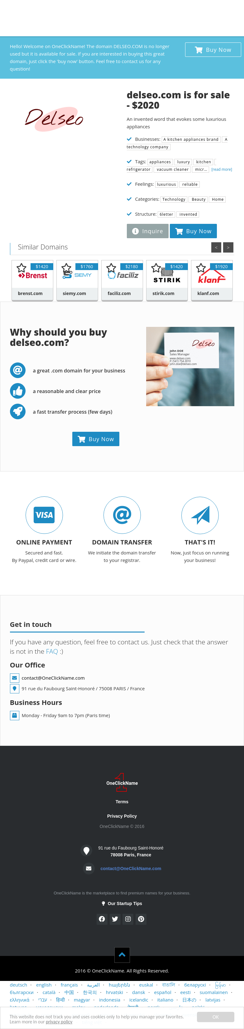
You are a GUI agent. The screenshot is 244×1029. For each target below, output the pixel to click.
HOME (20, 9)
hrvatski (114, 992)
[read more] (221, 169)
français (69, 985)
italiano (165, 1000)
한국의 (90, 992)
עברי (42, 1000)
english (44, 985)
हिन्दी (60, 1000)
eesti (185, 992)
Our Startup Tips (122, 903)
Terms (122, 801)
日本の (189, 1000)
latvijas (212, 1000)
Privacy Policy (122, 816)
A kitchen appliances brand (191, 139)
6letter (166, 214)
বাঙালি (168, 985)
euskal (146, 985)
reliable (189, 184)
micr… (200, 169)
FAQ (51, 651)
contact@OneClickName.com (53, 678)
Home (217, 199)
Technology (173, 199)
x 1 (153, 7)
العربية (93, 985)
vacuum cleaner (172, 169)
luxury (183, 162)
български (22, 992)
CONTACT (91, 9)
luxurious (166, 184)
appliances (160, 162)
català (49, 992)
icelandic (138, 1000)
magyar (82, 1000)
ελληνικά (20, 1000)
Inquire (147, 231)
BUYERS (41, 9)
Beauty (198, 199)
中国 (69, 992)
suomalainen (214, 992)
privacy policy (85, 1021)
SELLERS (65, 9)
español (162, 992)
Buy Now (213, 49)
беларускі (195, 985)
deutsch (18, 985)
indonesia (109, 1000)
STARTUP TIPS (123, 9)
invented (187, 214)
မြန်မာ (220, 985)
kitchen (203, 162)
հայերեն (119, 985)
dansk (138, 992)
